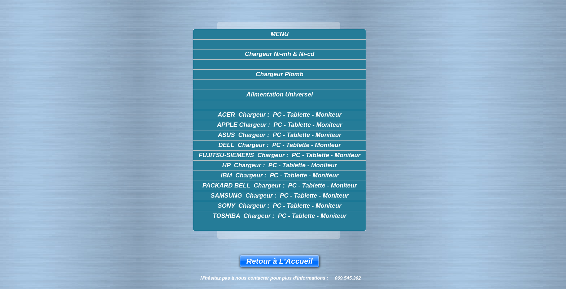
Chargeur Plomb (279, 74)
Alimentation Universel (279, 94)
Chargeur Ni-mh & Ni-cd (279, 54)
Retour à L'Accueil (279, 261)
